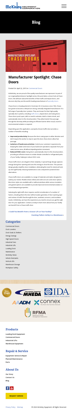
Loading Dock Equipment (15, 334)
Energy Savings (11, 236)
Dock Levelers (11, 229)
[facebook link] (7, 388)
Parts (8, 362)
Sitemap (20, 407)
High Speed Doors (12, 239)
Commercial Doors (35, 88)
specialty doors (53, 101)
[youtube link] (12, 388)
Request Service (16, 396)
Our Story (9, 374)
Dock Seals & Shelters (13, 232)
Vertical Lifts (10, 261)
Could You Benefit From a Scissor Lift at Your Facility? (30, 212)
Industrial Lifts (11, 245)
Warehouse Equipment (14, 344)
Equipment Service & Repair (16, 356)
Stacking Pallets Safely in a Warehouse (47, 215)
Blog (7, 381)
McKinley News (11, 255)
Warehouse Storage (13, 264)
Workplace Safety (12, 268)
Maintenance (10, 252)
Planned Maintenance (14, 359)
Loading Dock (11, 248)
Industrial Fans (11, 242)
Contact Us (10, 377)
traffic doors (35, 114)
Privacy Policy (10, 407)
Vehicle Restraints (12, 258)
